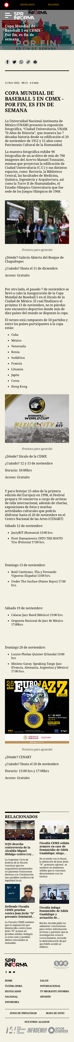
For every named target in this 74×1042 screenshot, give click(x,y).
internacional (50, 986)
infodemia (12, 1002)
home (8, 980)
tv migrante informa (54, 991)
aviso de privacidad (23, 1013)
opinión (45, 996)
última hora (13, 986)
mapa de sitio (55, 1013)
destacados (13, 991)
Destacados (34, 4)
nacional (11, 996)
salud (44, 980)
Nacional (60, 4)
